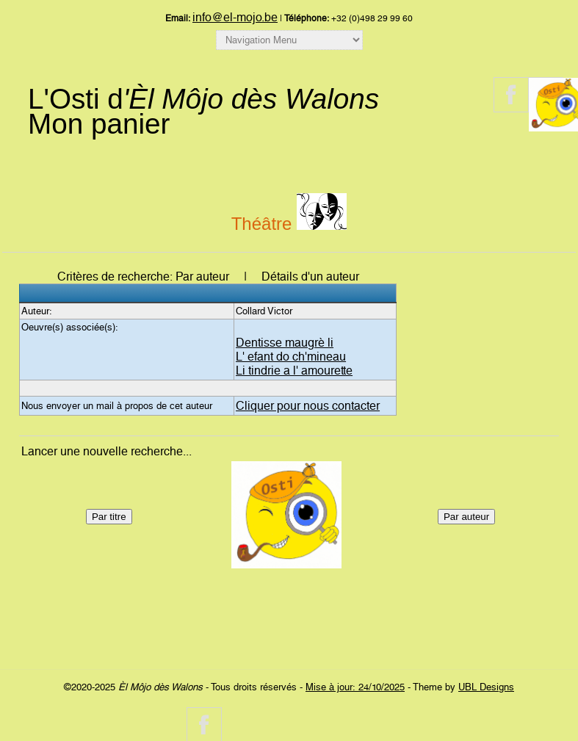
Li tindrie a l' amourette (294, 370)
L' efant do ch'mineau (291, 357)
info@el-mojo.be (235, 17)
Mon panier (99, 124)
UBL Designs (486, 687)
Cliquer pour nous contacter (308, 406)
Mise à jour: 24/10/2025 (355, 687)
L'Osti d (203, 99)
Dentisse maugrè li (284, 343)
